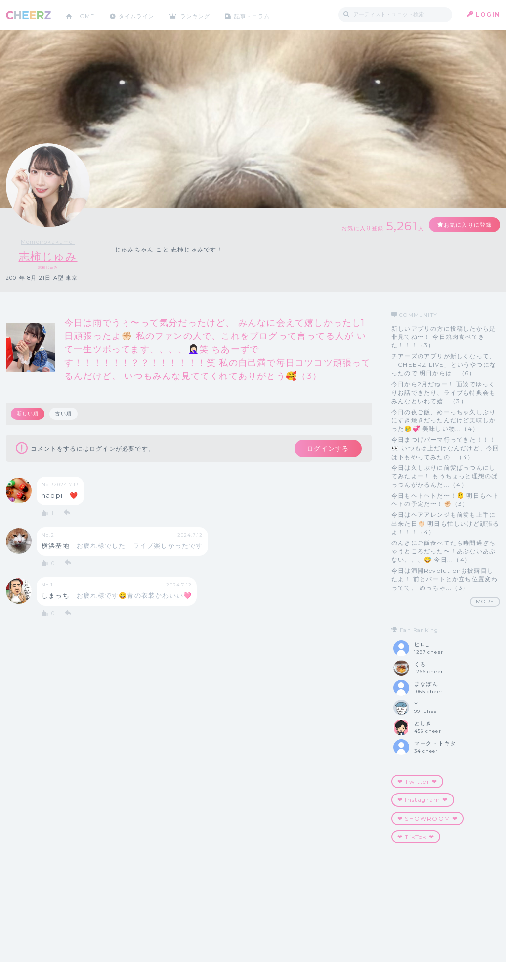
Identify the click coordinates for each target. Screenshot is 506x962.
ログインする (326, 449)
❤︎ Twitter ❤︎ (417, 782)
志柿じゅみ (48, 257)
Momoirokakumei (48, 241)
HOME (86, 14)
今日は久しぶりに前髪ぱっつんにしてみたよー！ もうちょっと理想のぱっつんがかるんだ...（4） (444, 476)
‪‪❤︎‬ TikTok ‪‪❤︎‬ (415, 836)
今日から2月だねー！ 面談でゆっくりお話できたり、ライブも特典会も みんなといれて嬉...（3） (443, 392)
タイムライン (141, 14)
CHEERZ (28, 15)
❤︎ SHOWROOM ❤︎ (427, 818)
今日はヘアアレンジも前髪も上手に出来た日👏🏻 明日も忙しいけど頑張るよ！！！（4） (445, 523)
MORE (485, 601)
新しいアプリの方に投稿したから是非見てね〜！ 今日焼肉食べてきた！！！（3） (443, 337)
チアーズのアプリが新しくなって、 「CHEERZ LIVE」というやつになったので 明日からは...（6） (443, 364)
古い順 (64, 414)
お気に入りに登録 (464, 225)
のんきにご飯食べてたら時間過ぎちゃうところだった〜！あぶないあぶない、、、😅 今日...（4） (443, 551)
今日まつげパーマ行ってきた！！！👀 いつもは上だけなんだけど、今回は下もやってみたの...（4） (445, 448)
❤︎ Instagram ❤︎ (422, 800)
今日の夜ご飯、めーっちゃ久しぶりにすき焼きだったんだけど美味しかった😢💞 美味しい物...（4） (443, 420)
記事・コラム (264, 14)
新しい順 (28, 414)
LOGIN (488, 14)
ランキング (204, 14)
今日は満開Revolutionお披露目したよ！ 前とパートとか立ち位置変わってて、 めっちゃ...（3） (444, 579)
